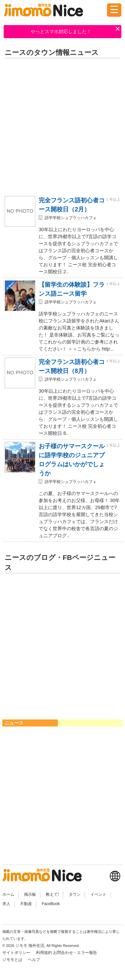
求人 (6, 903)
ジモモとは (12, 959)
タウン (75, 894)
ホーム (8, 894)
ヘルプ (34, 959)
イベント (98, 894)
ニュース (14, 722)
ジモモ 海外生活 (29, 945)
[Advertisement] (62, 126)
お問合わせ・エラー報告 (75, 952)
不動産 (26, 903)
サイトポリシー (16, 952)
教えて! (52, 894)
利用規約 (44, 952)
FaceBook (51, 903)
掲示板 (30, 894)
